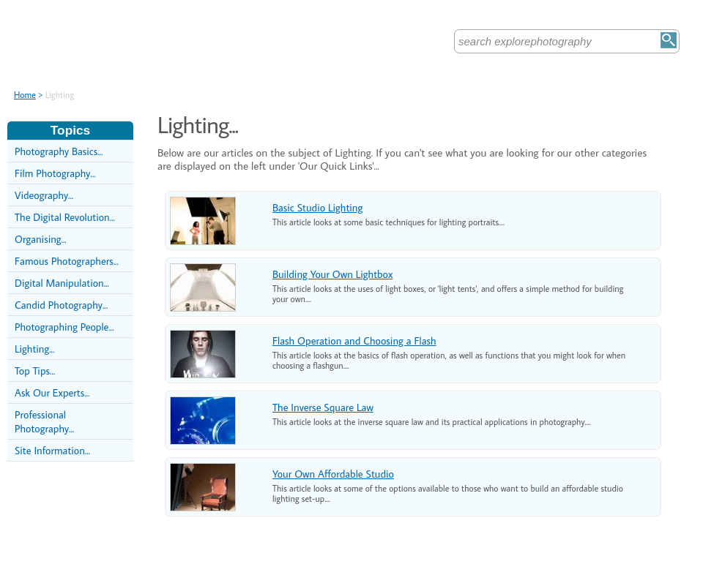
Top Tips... (35, 370)
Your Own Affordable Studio (333, 474)
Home (25, 94)
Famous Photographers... (67, 261)
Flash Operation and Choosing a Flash (354, 340)
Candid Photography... (61, 305)
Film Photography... (55, 173)
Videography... (44, 195)
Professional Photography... (44, 421)
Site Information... (52, 450)
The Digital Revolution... (65, 217)
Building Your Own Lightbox (332, 274)
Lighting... (34, 349)
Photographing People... (64, 327)
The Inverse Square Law (322, 407)
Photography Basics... (59, 151)
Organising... (41, 239)
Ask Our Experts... (52, 392)
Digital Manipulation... (62, 283)
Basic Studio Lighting (317, 207)
